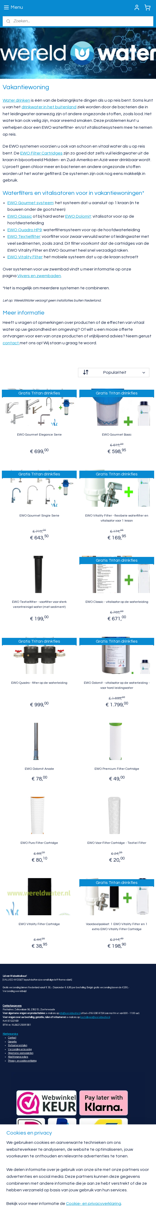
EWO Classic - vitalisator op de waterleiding (116, 601)
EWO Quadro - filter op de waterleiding (39, 683)
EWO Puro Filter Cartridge (39, 843)
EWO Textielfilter (23, 236)
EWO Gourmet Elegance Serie (39, 434)
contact (11, 343)
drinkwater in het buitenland (49, 107)
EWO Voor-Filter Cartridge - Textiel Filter (116, 843)
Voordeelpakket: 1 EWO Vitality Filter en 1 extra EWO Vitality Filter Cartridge (116, 926)
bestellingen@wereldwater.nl (95, 1017)
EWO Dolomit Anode (39, 769)
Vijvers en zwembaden (39, 276)
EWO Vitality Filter (24, 257)
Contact (12, 1038)
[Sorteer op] (113, 372)
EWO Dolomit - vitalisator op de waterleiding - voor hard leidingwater (117, 685)
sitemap (133, 1197)
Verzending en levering (20, 1049)
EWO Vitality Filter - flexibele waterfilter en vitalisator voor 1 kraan (116, 518)
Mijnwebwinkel (102, 1206)
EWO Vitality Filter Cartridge (39, 924)
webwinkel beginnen (58, 1206)
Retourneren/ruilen (17, 1045)
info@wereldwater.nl (70, 1013)
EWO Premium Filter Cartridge (117, 769)
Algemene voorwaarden (20, 1053)
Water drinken (16, 100)
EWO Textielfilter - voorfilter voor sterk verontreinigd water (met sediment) (39, 604)
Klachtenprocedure (18, 1057)
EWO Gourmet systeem (30, 202)
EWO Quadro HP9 (24, 230)
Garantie (12, 1042)
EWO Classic (19, 216)
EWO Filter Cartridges (41, 153)
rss (143, 1197)
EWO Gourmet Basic (117, 434)
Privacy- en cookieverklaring (22, 1061)
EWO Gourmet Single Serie (39, 515)
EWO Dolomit (78, 216)
